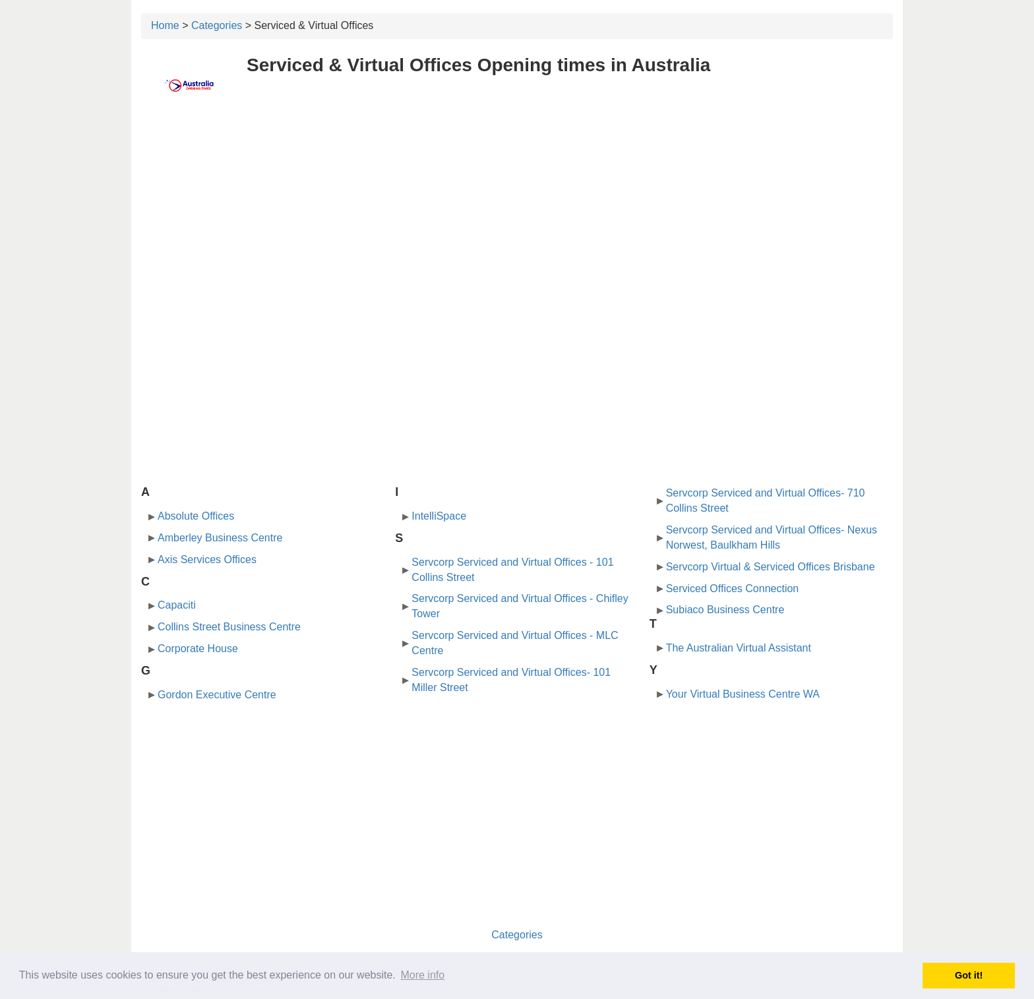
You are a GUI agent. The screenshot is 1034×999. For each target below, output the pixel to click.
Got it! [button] (969, 975)
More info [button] (422, 975)
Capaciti (177, 605)
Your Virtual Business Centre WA (743, 694)
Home (165, 25)
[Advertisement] (517, 209)
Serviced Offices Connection (732, 588)
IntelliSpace (438, 516)
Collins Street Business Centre (229, 626)
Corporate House (198, 648)
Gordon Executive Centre (217, 694)
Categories (216, 25)
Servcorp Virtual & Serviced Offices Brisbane (770, 566)
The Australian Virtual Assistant (738, 647)
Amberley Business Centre (220, 537)
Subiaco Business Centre (725, 609)
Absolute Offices (196, 516)
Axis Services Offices (207, 559)
